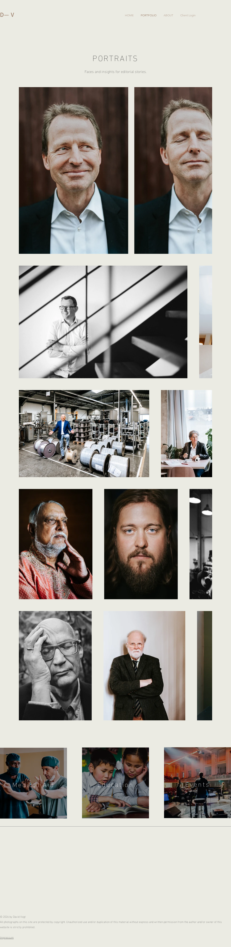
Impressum (7, 937)
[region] (33, 783)
